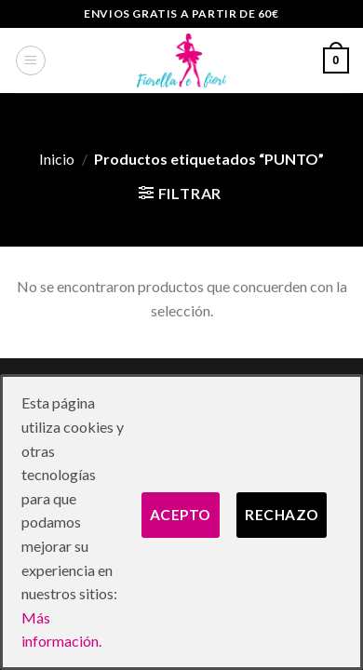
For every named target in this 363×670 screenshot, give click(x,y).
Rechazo (281, 514)
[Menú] (31, 60)
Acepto (180, 514)
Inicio (56, 159)
